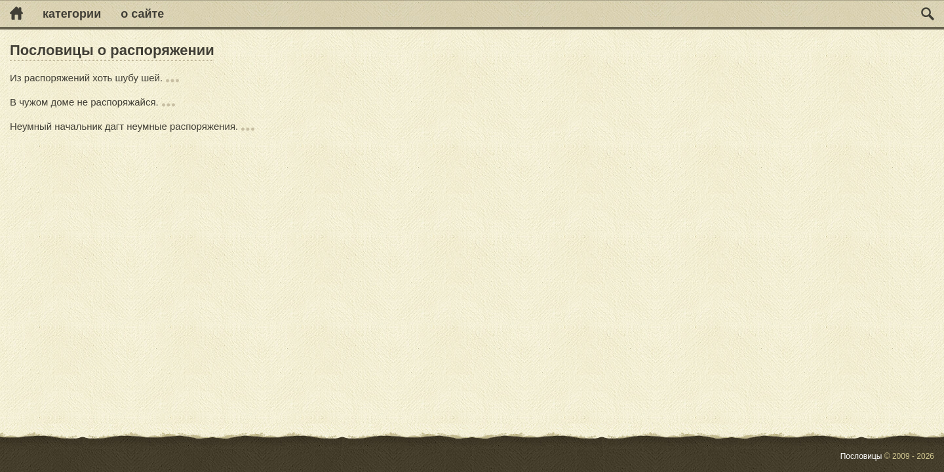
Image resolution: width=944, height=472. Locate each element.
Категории (72, 13)
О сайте (142, 13)
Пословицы (861, 456)
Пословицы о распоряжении (112, 50)
